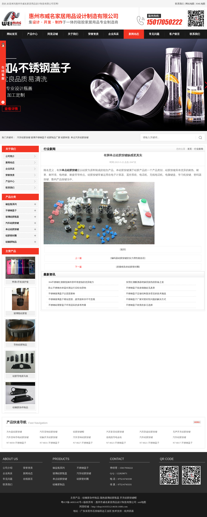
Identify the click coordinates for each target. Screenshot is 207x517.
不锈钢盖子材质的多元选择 (139, 305)
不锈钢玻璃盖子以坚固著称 (61, 293)
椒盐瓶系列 (11, 204)
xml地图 (142, 502)
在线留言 (28, 479)
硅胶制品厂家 (53, 137)
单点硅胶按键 (12, 229)
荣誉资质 (93, 34)
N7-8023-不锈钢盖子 (116, 443)
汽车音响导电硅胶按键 (17, 437)
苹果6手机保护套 (20, 282)
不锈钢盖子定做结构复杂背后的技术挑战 (146, 293)
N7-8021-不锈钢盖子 (149, 443)
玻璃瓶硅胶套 (20, 314)
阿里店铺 (52, 34)
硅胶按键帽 (78, 431)
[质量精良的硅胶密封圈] (128, 267)
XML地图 (200, 3)
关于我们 (73, 34)
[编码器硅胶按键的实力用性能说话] (128, 258)
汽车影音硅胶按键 (115, 431)
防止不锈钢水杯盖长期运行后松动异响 (67, 288)
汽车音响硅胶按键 (48, 431)
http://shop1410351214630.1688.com (109, 506)
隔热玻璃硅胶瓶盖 (109, 497)
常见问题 (154, 34)
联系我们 (179, 3)
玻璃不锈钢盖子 (38, 137)
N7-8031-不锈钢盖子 (50, 443)
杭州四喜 (129, 511)
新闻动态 (134, 34)
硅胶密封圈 (11, 235)
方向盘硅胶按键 (14, 431)
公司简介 (10, 156)
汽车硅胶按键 (23, 137)
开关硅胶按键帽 (128, 497)
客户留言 (174, 34)
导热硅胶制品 (20, 345)
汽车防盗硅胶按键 (148, 431)
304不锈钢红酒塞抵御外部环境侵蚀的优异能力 (71, 282)
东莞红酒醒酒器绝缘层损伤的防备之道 (145, 282)
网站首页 (12, 34)
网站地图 (189, 3)
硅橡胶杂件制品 (20, 408)
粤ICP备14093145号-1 (72, 502)
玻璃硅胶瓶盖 (12, 217)
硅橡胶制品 (11, 242)
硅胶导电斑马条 (20, 376)
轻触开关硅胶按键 (48, 437)
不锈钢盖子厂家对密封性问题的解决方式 (146, 299)
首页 (189, 149)
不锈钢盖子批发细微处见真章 (140, 288)
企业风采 (113, 34)
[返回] (123, 249)
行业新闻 (198, 149)
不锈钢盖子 (11, 210)
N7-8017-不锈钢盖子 (183, 443)
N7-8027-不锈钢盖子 (83, 443)
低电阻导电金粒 (114, 437)
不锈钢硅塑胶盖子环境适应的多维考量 (67, 305)
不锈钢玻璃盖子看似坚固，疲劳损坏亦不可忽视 (71, 299)
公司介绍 (7, 467)
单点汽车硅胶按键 (80, 137)
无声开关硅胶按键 (182, 431)
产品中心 (32, 34)
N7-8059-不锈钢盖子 (16, 443)
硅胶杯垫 (65, 137)
